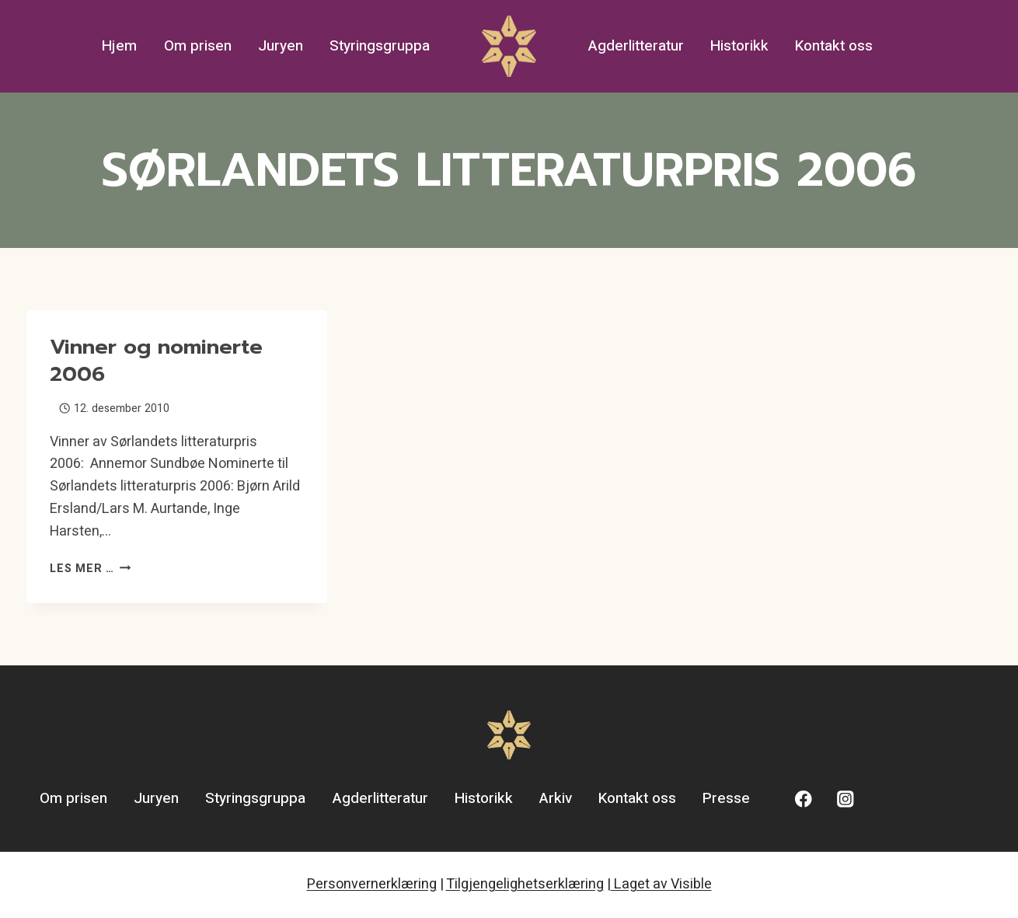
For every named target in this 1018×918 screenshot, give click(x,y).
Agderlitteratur (636, 46)
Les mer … (90, 568)
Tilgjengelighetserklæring (525, 884)
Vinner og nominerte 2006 (156, 360)
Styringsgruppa (379, 46)
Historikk (739, 46)
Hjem (119, 46)
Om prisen (198, 46)
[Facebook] (804, 799)
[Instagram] (845, 799)
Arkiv (555, 798)
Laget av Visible (661, 884)
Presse (726, 798)
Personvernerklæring (372, 884)
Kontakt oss (834, 46)
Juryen (280, 46)
